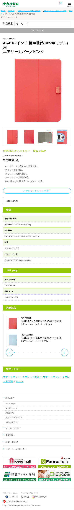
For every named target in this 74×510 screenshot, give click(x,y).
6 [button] (37, 351)
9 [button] (50, 351)
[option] (37, 331)
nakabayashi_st (40, 497)
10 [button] (55, 351)
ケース (19, 381)
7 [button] (41, 351)
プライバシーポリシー (10, 493)
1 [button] (14, 351)
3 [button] (23, 351)
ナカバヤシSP (11, 497)
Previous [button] (9, 352)
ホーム (3, 11)
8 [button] (46, 351)
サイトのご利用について (29, 493)
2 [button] (18, 351)
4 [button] (28, 351)
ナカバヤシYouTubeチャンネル (16, 501)
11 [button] (59, 351)
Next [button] (64, 352)
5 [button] (32, 351)
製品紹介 (11, 11)
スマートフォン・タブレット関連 (29, 11)
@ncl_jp (26, 497)
